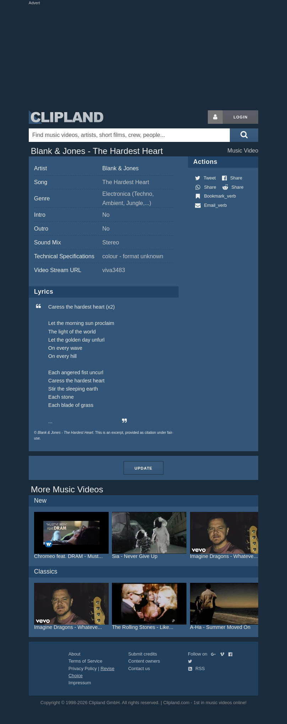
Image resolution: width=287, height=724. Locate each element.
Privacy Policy (83, 668)
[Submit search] (244, 135)
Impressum (80, 682)
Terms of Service (85, 661)
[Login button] (215, 117)
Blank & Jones (120, 168)
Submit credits (142, 654)
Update (143, 468)
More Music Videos (67, 489)
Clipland (66, 117)
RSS (196, 668)
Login (240, 117)
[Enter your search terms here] (129, 135)
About (74, 654)
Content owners (144, 661)
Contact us (139, 668)
